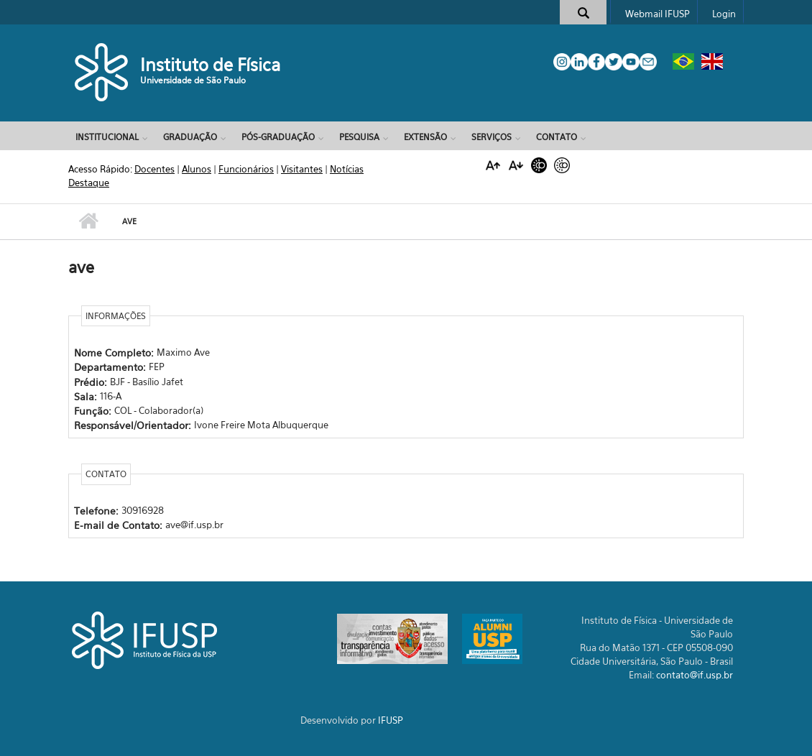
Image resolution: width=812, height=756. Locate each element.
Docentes (154, 169)
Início (88, 221)
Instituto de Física (210, 65)
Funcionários (246, 169)
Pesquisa (359, 137)
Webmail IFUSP (657, 13)
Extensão (425, 137)
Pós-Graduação (278, 137)
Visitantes (302, 169)
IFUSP (390, 720)
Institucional (107, 137)
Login (724, 13)
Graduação (190, 137)
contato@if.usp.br (694, 675)
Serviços (491, 137)
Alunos (196, 169)
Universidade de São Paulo (193, 80)
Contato (556, 137)
